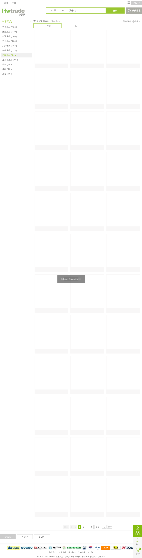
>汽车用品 (55, 21)
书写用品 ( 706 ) (9, 36)
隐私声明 (62, 552)
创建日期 (128, 21)
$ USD (8, 537)
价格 (137, 21)
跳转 (110, 527)
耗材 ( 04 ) (7, 64)
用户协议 (72, 552)
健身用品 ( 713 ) (9, 50)
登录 (6, 3)
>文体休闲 (44, 21)
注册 (14, 3)
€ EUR (42, 537)
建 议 (90, 552)
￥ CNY (24, 537)
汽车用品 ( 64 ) (9, 55)
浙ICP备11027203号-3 (46, 557)
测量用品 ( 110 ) (9, 32)
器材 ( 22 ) (7, 69)
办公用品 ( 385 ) (9, 41)
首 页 (35, 21)
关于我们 (52, 552)
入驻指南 (81, 552)
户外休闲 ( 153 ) (9, 46)
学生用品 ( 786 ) (9, 27)
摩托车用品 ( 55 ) (10, 60)
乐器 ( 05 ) (7, 74)
